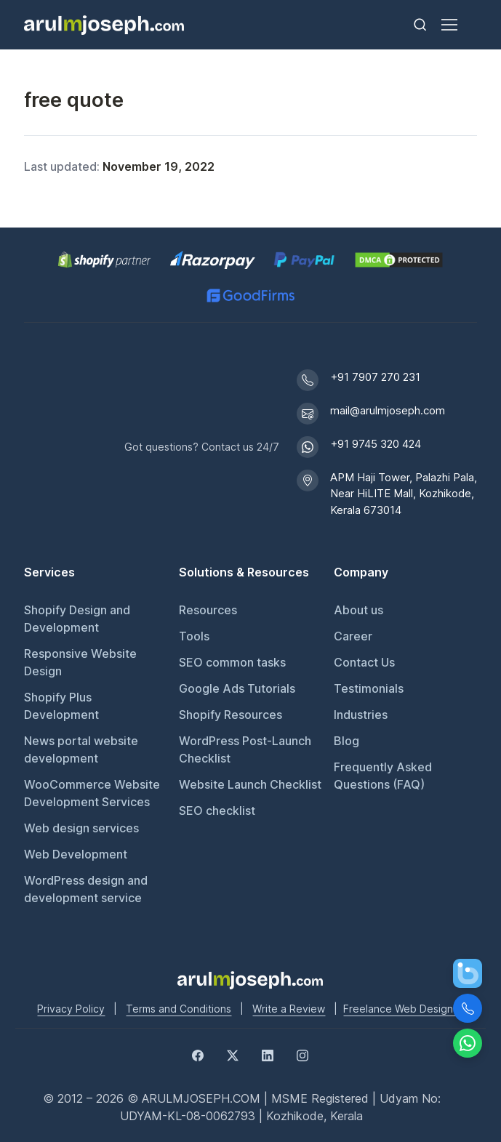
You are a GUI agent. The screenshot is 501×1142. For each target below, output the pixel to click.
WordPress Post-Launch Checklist (245, 749)
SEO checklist (217, 810)
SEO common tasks (232, 662)
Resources (208, 610)
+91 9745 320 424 (375, 444)
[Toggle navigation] (449, 25)
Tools (194, 636)
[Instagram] (302, 1054)
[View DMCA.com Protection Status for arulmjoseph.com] (398, 260)
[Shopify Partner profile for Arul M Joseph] (105, 260)
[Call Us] (467, 1008)
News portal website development (81, 749)
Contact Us (364, 662)
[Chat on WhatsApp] (467, 1043)
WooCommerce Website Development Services (92, 793)
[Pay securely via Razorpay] (212, 260)
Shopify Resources (230, 714)
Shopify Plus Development (61, 706)
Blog (346, 740)
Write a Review (288, 1008)
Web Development (75, 854)
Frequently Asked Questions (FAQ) (383, 776)
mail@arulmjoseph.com (387, 410)
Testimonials (369, 688)
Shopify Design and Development (77, 619)
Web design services (81, 828)
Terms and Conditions (178, 1008)
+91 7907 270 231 (375, 377)
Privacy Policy (71, 1008)
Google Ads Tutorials (237, 688)
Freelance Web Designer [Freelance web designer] (403, 1008)
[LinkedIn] (267, 1054)
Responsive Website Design (80, 662)
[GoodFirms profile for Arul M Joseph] (250, 295)
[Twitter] (233, 1054)
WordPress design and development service (86, 889)
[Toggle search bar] (420, 24)
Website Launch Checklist (250, 784)
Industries (361, 714)
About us (358, 610)
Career (353, 636)
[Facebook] (198, 1054)
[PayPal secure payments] (305, 260)
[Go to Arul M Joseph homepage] (250, 979)
